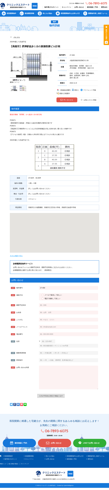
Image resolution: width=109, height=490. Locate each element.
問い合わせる (68, 100)
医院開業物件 (11, 13)
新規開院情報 (29, 13)
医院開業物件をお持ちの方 (70, 13)
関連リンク (3, 464)
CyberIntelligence (68, 485)
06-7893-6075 (56, 431)
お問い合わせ (79, 7)
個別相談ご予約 (92, 7)
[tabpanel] (31, 68)
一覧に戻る (16, 37)
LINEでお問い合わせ (91, 443)
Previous (11, 67)
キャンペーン (66, 7)
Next (51, 67)
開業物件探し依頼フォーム (97, 13)
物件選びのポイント (51, 7)
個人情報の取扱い (14, 464)
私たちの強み (47, 13)
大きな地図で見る (16, 256)
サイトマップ (25, 464)
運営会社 (104, 7)
